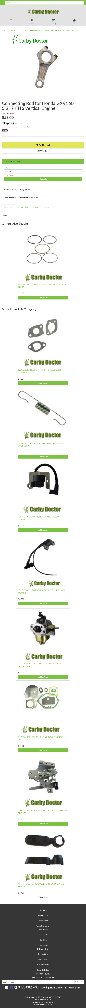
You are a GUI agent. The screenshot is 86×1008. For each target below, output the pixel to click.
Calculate (43, 179)
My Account (43, 915)
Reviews (41, 207)
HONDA (14, 30)
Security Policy (43, 970)
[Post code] (43, 175)
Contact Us (43, 945)
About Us (43, 935)
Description (8, 207)
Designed (37, 1004)
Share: (8, 113)
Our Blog (43, 940)
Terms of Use (43, 954)
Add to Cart (43, 145)
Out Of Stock (43, 897)
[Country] (43, 171)
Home (6, 30)
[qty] (43, 168)
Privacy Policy (43, 959)
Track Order (43, 920)
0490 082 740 (26, 987)
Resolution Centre (43, 926)
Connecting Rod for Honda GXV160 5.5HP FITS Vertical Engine (54, 30)
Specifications (23, 207)
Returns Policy (43, 965)
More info (11, 123)
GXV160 (23, 30)
